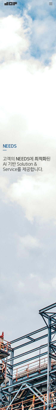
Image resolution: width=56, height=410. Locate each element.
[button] (25, 398)
